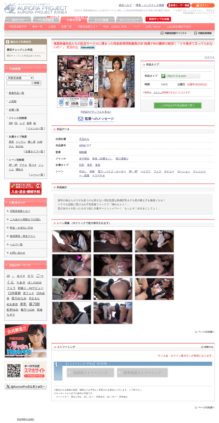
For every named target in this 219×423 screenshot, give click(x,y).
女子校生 (84, 158)
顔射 (92, 171)
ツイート (209, 57)
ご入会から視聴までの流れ (25, 219)
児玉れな (84, 139)
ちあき (20, 282)
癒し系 (32, 141)
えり (30, 276)
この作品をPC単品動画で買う (177, 105)
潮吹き (19, 169)
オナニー (169, 171)
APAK (82, 145)
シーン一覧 (36, 174)
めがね (19, 146)
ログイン (158, 92)
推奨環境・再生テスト (23, 236)
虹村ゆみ (13, 309)
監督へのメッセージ (99, 118)
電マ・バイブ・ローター (112, 171)
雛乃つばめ (28, 309)
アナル (23, 165)
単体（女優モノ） (102, 158)
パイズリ (146, 171)
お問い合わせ (153, 26)
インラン (21, 141)
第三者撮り (122, 158)
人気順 (52, 26)
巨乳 (81, 165)
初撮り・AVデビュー (30, 288)
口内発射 (14, 293)
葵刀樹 (34, 304)
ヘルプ (136, 26)
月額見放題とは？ (87, 26)
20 (8, 276)
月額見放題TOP (18, 26)
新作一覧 (37, 26)
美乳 (89, 165)
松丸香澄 (12, 304)
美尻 (97, 165)
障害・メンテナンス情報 (150, 5)
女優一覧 (66, 26)
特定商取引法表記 (25, 419)
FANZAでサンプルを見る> (96, 111)
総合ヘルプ (125, 5)
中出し (83, 171)
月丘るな (34, 298)
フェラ (157, 171)
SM (11, 123)
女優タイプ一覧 (34, 151)
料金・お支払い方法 (115, 26)
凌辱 (29, 123)
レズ (22, 123)
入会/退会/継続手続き (179, 26)
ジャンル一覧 (35, 128)
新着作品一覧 (16, 93)
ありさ (21, 276)
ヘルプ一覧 (16, 244)
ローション (183, 171)
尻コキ (33, 165)
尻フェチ (28, 293)
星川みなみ (19, 298)
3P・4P (133, 171)
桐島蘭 (83, 152)
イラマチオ (98, 175)
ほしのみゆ (34, 282)
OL (16, 123)
